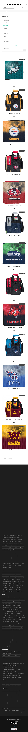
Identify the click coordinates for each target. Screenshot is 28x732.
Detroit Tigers (12, 579)
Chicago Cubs (18, 575)
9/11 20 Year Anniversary (7, 677)
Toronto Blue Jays (11, 591)
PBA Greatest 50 (18, 605)
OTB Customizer (15, 690)
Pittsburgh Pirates (5, 587)
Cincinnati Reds (12, 577)
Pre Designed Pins (6, 33)
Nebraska (19, 565)
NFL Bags (4, 651)
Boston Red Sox (12, 575)
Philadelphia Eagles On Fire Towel (14, 82)
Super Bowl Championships (18, 597)
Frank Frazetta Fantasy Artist (7, 629)
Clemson (12, 563)
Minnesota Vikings (19, 547)
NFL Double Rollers (17, 651)
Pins (3, 30)
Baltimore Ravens (19, 535)
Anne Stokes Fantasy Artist (18, 625)
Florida (16, 563)
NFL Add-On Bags (12, 653)
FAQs (20, 690)
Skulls (20, 619)
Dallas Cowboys (19, 539)
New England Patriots (6, 549)
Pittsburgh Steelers (19, 551)
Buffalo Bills (5, 537)
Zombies (23, 617)
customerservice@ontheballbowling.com (13, 710)
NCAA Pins (13, 667)
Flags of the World (21, 615)
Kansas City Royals (6, 581)
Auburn (8, 563)
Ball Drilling (5, 694)
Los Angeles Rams (6, 547)
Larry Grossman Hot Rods (7, 631)
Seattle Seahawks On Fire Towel (14, 266)
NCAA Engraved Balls (6, 605)
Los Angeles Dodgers (21, 581)
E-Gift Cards (4, 690)
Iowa (3, 565)
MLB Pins (4, 665)
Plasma (8, 617)
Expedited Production (20, 692)
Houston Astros (17, 579)
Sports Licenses (6, 20)
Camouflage (13, 617)
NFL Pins (10, 663)
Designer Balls (6, 23)
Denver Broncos (5, 541)
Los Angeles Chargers (20, 545)
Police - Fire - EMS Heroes (18, 613)
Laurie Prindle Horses (15, 631)
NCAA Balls (13, 599)
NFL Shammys (17, 655)
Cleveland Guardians (19, 577)
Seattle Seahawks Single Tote (14, 235)
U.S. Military (9, 615)
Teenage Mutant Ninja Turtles (14, 609)
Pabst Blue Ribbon (6, 41)
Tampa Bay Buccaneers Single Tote (14, 296)
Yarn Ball (19, 623)
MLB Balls (4, 601)
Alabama (4, 563)
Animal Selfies (5, 623)
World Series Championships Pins (12, 665)
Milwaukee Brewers (12, 583)
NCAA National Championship (7, 603)
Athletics (13, 573)
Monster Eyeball (18, 621)
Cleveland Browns (13, 539)
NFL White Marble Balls (6, 599)
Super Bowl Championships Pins (18, 663)
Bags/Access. (5, 25)
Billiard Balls (12, 621)
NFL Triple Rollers (10, 651)
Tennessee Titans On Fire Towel (13, 388)
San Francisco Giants (20, 587)
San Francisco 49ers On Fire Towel (14, 205)
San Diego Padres (12, 587)
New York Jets (5, 551)
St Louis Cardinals (12, 589)
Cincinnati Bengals (6, 539)
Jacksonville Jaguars (19, 543)
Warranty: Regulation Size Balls (13, 694)
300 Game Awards (6, 621)
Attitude (13, 619)
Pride (17, 619)
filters (14, 45)
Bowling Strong (14, 623)
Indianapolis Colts (12, 543)
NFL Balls (10, 597)
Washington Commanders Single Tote (14, 419)
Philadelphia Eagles (12, 551)
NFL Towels (4, 655)
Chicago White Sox (6, 577)
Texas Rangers (5, 591)
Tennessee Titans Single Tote (14, 358)
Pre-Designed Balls (7, 22)
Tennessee (9, 567)
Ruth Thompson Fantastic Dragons (17, 633)
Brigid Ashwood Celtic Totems (7, 627)
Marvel (5, 38)
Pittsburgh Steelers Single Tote (14, 113)
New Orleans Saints (14, 549)
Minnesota (14, 565)
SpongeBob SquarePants (7, 611)
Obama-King (18, 617)
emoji (13, 611)
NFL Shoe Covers (10, 655)
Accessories (5, 28)
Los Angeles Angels (13, 581)
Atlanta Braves (18, 573)
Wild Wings (11, 625)
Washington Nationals (19, 591)
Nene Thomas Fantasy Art (7, 633)
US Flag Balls (15, 615)
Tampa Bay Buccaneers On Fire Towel (14, 327)
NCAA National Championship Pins (8, 669)
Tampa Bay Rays (18, 589)
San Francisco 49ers (6, 553)
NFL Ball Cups (5, 657)
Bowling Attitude (19, 677)
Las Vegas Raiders (12, 545)
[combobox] (7, 48)
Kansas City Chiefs (5, 545)
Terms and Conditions (12, 692)
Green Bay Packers (18, 541)
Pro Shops (9, 690)
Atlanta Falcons (12, 535)
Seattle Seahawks (13, 553)
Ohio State (4, 567)
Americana (4, 615)
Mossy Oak (11, 613)
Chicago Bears (17, 537)
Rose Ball (4, 617)
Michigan (10, 565)
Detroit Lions (11, 541)
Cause (23, 623)
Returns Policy (5, 692)
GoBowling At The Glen (17, 603)
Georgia (23, 563)
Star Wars (5, 39)
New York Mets (5, 585)
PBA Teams (13, 605)
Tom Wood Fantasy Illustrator (17, 629)
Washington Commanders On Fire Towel (14, 449)
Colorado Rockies (5, 579)
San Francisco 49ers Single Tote (14, 174)
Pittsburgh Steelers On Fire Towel (14, 144)
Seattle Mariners (5, 589)
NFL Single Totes (5, 653)
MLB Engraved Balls (21, 601)
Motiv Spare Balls (5, 613)
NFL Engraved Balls (20, 599)
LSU (6, 565)
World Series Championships (11, 601)
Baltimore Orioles (5, 575)
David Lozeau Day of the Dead (18, 627)
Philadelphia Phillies (19, 585)
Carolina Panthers (11, 537)
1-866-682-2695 (6, 709)
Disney (5, 36)
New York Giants (21, 549)
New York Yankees (12, 585)
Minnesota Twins (18, 583)
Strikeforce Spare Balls (18, 611)
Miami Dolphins (12, 547)
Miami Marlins (5, 583)
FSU (19, 563)
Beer (9, 623)
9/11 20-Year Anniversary (7, 619)
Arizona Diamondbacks (6, 573)
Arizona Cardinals (5, 535)
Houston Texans (5, 543)
